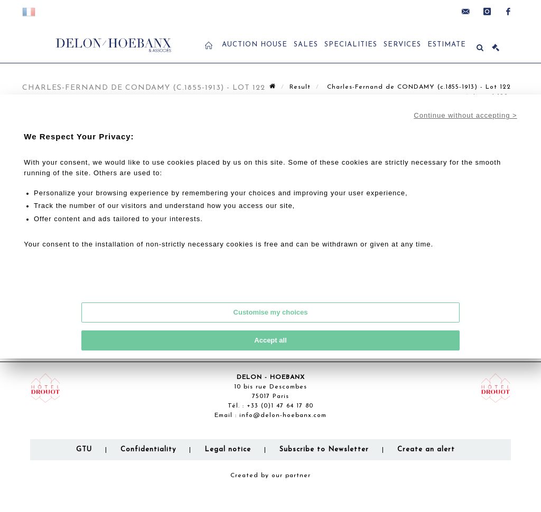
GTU (84, 449)
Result (300, 87)
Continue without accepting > (465, 115)
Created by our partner (270, 475)
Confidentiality (148, 449)
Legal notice (227, 449)
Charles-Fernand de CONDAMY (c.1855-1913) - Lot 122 (417, 87)
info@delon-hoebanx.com (283, 415)
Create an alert (426, 449)
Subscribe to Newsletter (324, 449)
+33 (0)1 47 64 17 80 (280, 406)
